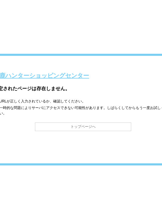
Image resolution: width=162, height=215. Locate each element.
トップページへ (83, 127)
